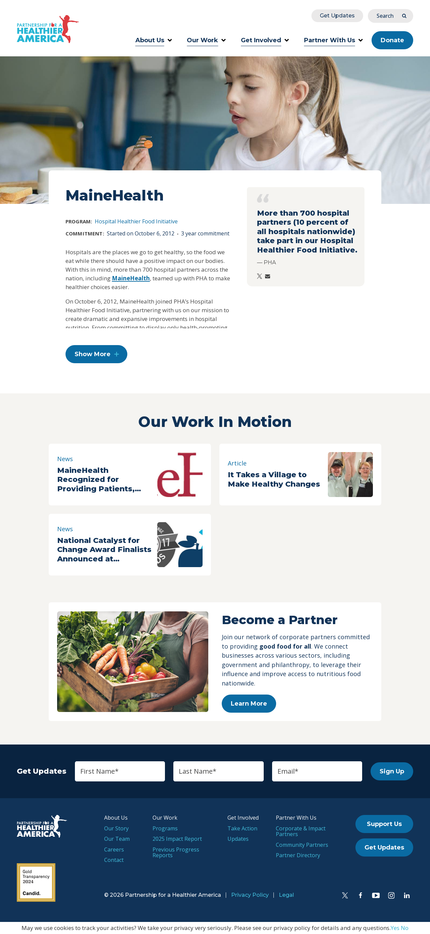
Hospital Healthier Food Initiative (136, 221)
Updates (238, 838)
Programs (165, 828)
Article (237, 463)
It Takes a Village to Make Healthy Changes (274, 479)
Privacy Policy (250, 895)
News (65, 459)
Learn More (249, 703)
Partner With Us (333, 40)
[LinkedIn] (406, 895)
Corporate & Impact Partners (301, 831)
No (404, 928)
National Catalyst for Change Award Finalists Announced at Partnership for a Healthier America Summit (104, 550)
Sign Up (392, 771)
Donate (392, 40)
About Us (153, 40)
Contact (114, 860)
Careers (114, 849)
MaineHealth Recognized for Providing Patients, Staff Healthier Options (103, 480)
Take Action (242, 828)
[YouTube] (376, 895)
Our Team (117, 838)
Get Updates (337, 15)
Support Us (384, 824)
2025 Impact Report (177, 838)
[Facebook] (360, 895)
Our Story (116, 828)
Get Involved (265, 40)
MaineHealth (131, 278)
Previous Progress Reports (176, 852)
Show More (93, 354)
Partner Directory (298, 855)
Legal (286, 895)
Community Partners (302, 844)
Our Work (206, 40)
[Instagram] (391, 895)
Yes (395, 928)
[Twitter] (345, 895)
